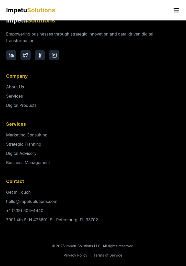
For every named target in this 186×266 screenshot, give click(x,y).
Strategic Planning (23, 144)
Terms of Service (107, 255)
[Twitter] (25, 55)
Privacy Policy (75, 255)
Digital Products (21, 105)
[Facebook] (40, 55)
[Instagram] (54, 55)
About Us (15, 86)
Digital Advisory (21, 153)
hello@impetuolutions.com (31, 201)
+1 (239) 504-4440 (24, 210)
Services (14, 96)
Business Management (28, 162)
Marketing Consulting (26, 134)
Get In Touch (18, 192)
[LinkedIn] (11, 55)
